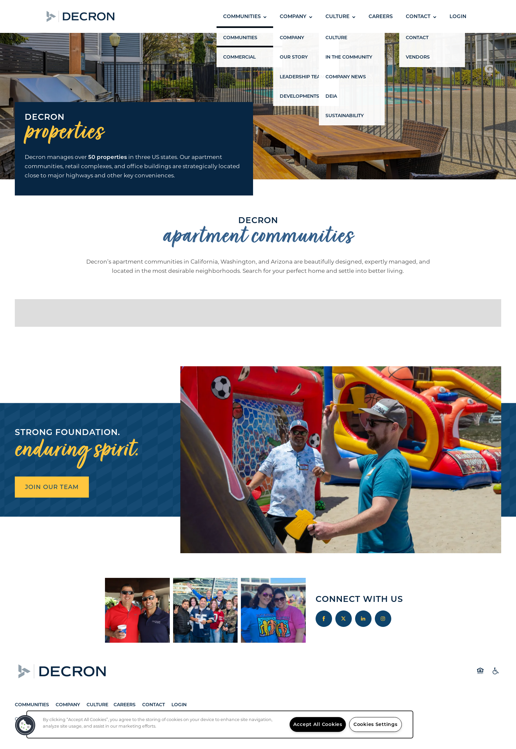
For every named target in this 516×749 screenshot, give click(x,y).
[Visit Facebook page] (324, 618)
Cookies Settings (375, 724)
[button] (131, 16)
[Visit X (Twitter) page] (343, 618)
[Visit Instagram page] (383, 618)
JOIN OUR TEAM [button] (52, 487)
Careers (125, 705)
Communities (32, 705)
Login (179, 705)
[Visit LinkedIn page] (363, 618)
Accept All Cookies (317, 724)
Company (68, 705)
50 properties (107, 157)
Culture (97, 705)
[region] (219, 724)
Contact (153, 705)
